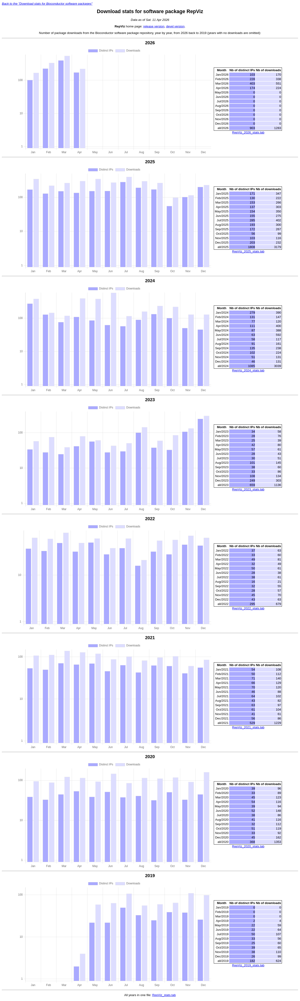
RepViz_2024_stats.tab (248, 370)
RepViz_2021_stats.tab (248, 728)
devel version (175, 26)
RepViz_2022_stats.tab (248, 609)
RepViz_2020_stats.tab (248, 847)
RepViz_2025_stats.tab (248, 251)
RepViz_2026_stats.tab (248, 132)
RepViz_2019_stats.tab (248, 966)
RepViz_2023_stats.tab (248, 490)
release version (153, 26)
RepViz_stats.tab (164, 996)
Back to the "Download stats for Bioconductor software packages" (47, 3)
